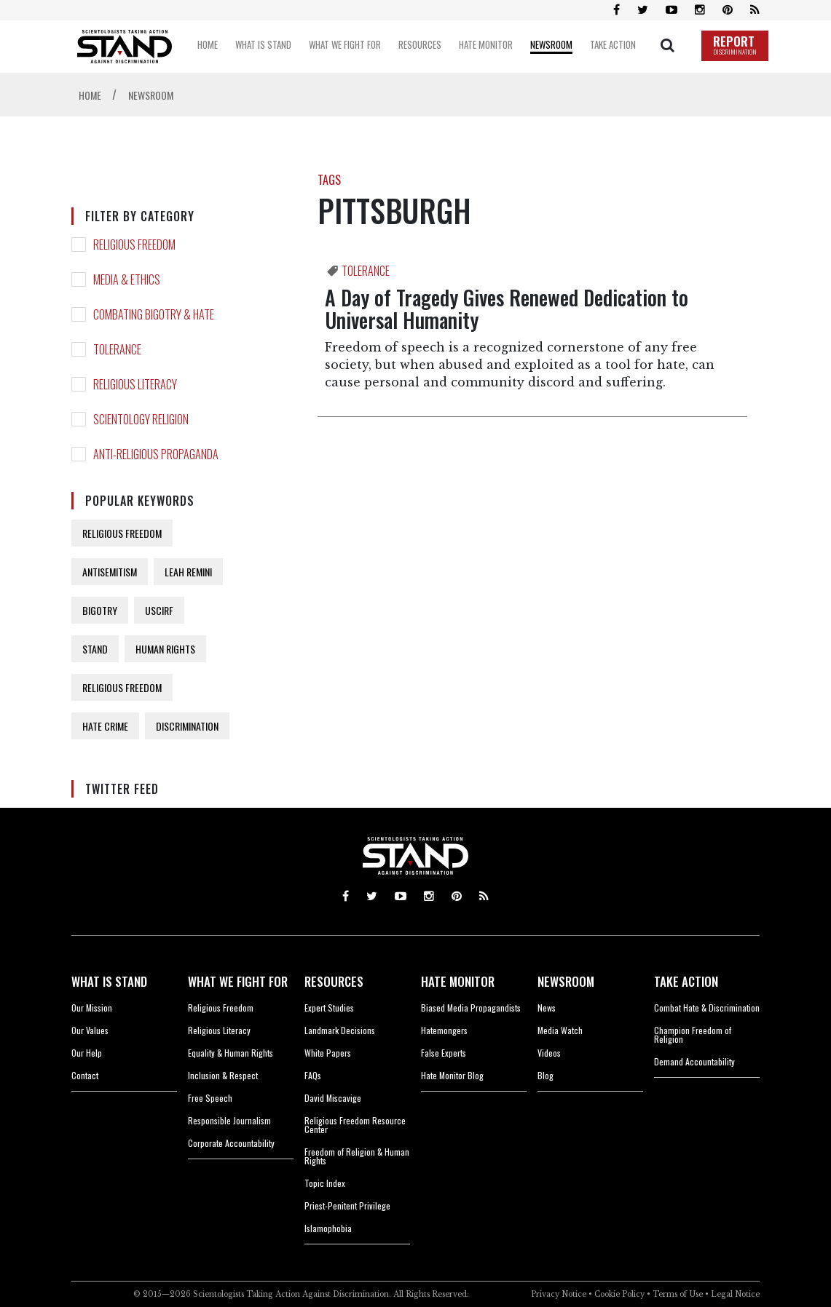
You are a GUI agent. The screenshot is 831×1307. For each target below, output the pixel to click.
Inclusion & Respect (223, 1075)
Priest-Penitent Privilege (347, 1205)
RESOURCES (333, 981)
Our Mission (91, 1007)
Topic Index (324, 1183)
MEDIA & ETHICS (126, 279)
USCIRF (159, 610)
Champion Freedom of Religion (692, 1034)
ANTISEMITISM (109, 571)
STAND (95, 648)
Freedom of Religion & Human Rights (356, 1156)
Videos (549, 1052)
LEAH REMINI (188, 571)
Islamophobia (328, 1228)
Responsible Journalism (229, 1120)
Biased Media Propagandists (471, 1007)
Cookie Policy (619, 1294)
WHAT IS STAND (109, 981)
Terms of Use (678, 1294)
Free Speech (210, 1098)
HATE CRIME (105, 726)
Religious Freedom (220, 1007)
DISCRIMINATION (187, 726)
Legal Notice (735, 1294)
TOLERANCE (117, 349)
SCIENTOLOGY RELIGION (141, 419)
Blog (545, 1075)
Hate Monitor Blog (452, 1075)
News (546, 1007)
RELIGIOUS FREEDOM (134, 244)
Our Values (90, 1030)
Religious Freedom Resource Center (355, 1124)
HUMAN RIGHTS (165, 648)
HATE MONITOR (458, 981)
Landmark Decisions (339, 1030)
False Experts (443, 1052)
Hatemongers (444, 1030)
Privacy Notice (558, 1294)
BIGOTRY (99, 610)
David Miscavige (332, 1098)
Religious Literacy (219, 1030)
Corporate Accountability (231, 1143)
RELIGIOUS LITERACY (135, 384)
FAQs (312, 1075)
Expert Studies (329, 1007)
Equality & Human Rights (230, 1052)
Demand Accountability (694, 1061)
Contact (84, 1075)
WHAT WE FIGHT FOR (238, 981)
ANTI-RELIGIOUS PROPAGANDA (155, 454)
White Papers (327, 1052)
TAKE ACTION (686, 981)
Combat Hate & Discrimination (707, 1007)
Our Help (86, 1052)
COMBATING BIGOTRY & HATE (153, 314)
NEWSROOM (565, 981)
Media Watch (560, 1030)
